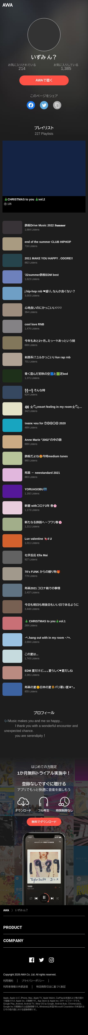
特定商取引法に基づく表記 (51, 986)
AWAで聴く (44, 80)
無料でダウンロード (44, 821)
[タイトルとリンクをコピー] (57, 105)
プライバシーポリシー (33, 980)
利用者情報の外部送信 (15, 986)
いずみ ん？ (21, 910)
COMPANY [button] (13, 940)
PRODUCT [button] (12, 927)
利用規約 (8, 980)
